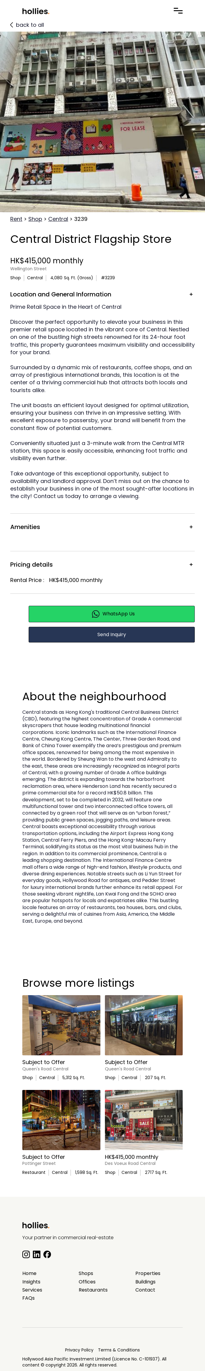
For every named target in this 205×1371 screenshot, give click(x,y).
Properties (147, 1273)
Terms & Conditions (119, 1350)
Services (32, 1290)
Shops (86, 1273)
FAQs (28, 1298)
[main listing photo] (61, 1025)
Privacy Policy (79, 1350)
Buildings (145, 1282)
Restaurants (93, 1290)
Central (58, 219)
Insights (31, 1282)
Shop (35, 219)
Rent (16, 219)
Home (29, 1273)
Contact (145, 1290)
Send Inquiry (111, 634)
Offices (87, 1282)
